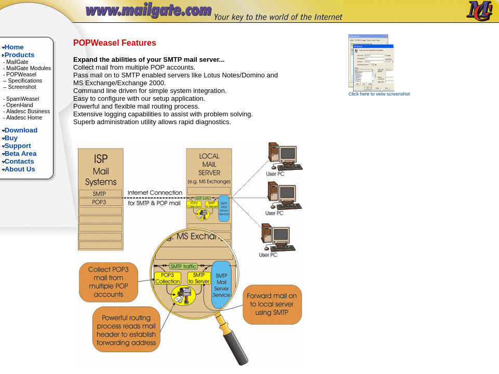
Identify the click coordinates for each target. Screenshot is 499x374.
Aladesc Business (28, 111)
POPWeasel (21, 74)
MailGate (17, 62)
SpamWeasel (22, 99)
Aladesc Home (24, 117)
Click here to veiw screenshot (379, 92)
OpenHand (19, 105)
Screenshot (22, 87)
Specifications (25, 80)
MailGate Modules (28, 68)
